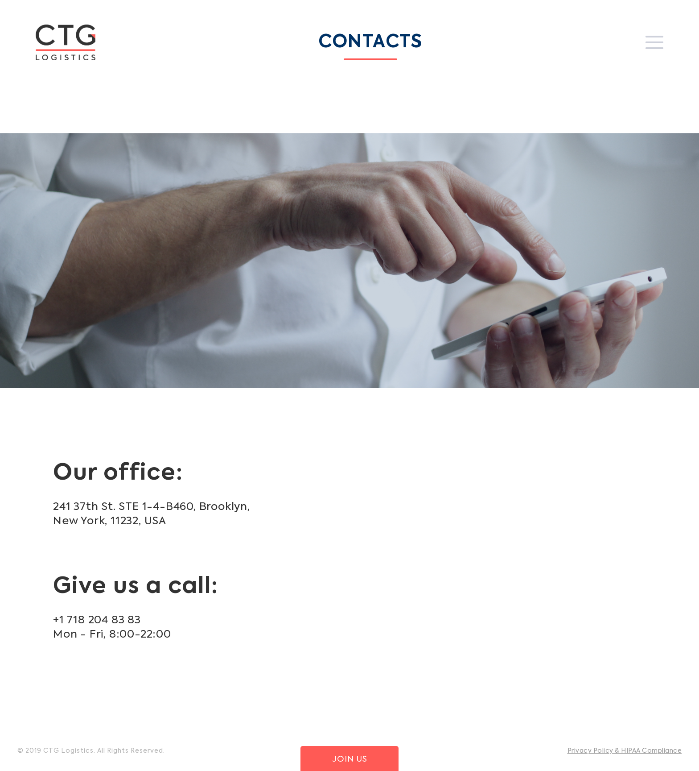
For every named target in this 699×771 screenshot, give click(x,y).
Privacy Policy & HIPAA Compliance (624, 751)
